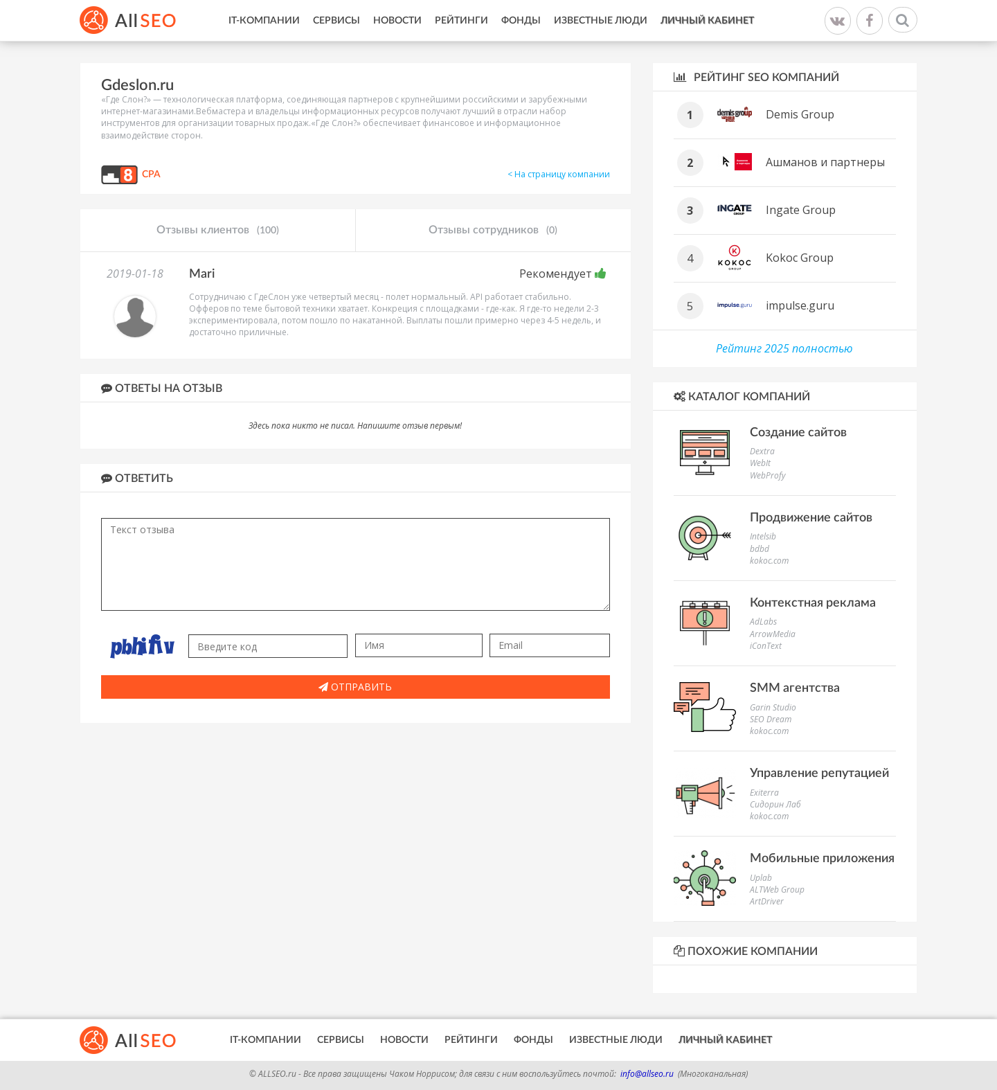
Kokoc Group (800, 257)
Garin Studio (773, 707)
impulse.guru (800, 305)
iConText (766, 646)
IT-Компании (264, 21)
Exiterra (764, 792)
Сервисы (336, 21)
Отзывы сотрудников (493, 230)
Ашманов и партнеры (825, 162)
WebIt (760, 463)
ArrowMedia (773, 634)
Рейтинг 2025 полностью (784, 348)
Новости (397, 21)
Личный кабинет (707, 21)
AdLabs (763, 621)
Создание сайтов (798, 433)
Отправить (355, 686)
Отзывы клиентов (217, 230)
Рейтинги (461, 21)
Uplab (761, 878)
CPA (151, 174)
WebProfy (768, 475)
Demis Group (800, 114)
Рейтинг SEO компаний (756, 77)
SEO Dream (770, 719)
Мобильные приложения (822, 858)
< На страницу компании (559, 174)
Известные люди (600, 21)
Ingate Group (801, 209)
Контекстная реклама (813, 603)
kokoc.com (769, 560)
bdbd (759, 549)
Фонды (521, 21)
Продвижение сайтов (811, 518)
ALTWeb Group (777, 889)
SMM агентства (795, 688)
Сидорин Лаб (775, 804)
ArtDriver (767, 901)
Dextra (762, 451)
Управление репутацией (819, 773)
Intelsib (763, 536)
